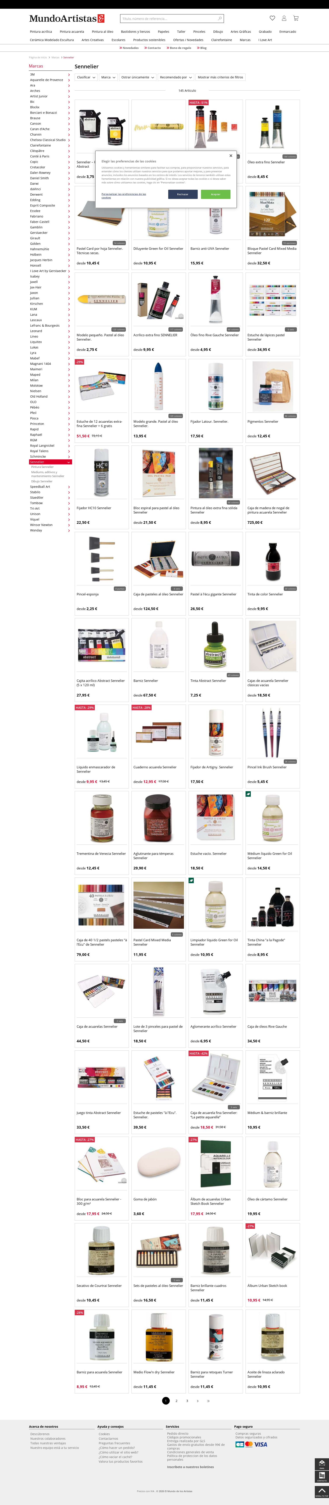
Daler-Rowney (50, 173)
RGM (50, 440)
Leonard (50, 331)
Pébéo (50, 407)
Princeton (50, 424)
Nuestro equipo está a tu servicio (54, 1448)
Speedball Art (50, 486)
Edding (50, 200)
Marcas (55, 57)
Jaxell (50, 282)
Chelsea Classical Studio (50, 140)
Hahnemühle (50, 249)
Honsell (50, 265)
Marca (108, 77)
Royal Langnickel (50, 445)
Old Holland (50, 396)
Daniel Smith (50, 178)
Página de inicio (38, 57)
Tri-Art (50, 508)
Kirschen (50, 304)
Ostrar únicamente (137, 77)
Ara (50, 85)
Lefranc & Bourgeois (50, 325)
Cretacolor (50, 167)
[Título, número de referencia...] (168, 18)
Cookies (104, 1434)
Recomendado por (176, 77)
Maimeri (50, 369)
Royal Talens (50, 451)
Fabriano (50, 216)
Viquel (50, 519)
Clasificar (86, 77)
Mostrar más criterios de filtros (220, 77)
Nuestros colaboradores (48, 1438)
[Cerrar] (231, 155)
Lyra (50, 353)
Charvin (50, 134)
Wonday (50, 530)
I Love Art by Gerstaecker (50, 271)
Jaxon (50, 293)
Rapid (50, 429)
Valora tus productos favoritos (121, 1461)
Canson (50, 123)
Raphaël (50, 435)
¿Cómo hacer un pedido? (117, 1448)
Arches (50, 91)
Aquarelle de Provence (50, 80)
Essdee (50, 211)
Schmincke (50, 456)
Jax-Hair (50, 287)
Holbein (50, 254)
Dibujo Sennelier (41, 481)
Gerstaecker (50, 233)
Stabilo (50, 492)
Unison (50, 514)
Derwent (50, 194)
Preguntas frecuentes (114, 1443)
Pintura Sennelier (42, 467)
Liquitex (50, 342)
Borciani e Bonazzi (50, 112)
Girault (50, 238)
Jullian (50, 298)
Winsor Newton (50, 525)
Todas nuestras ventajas (48, 1443)
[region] (166, 179)
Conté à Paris (50, 156)
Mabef (50, 358)
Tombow (50, 503)
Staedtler (50, 497)
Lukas (50, 347)
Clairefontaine (50, 145)
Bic (50, 102)
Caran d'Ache (50, 129)
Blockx (50, 107)
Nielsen (50, 391)
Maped (50, 374)
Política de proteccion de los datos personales (192, 1458)
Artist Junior (50, 96)
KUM (50, 309)
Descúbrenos (40, 1434)
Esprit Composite (50, 205)
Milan (50, 380)
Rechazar (183, 194)
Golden (50, 243)
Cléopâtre (50, 151)
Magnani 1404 (50, 364)
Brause (50, 118)
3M (50, 74)
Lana (50, 314)
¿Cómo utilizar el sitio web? (118, 1452)
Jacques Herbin (50, 260)
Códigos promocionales (184, 1437)
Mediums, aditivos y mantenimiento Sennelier (47, 474)
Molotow (50, 385)
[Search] (220, 18)
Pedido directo (177, 1433)
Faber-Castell (50, 222)
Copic (50, 162)
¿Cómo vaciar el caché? (115, 1457)
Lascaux (50, 320)
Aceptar (216, 194)
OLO (50, 402)
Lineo (50, 336)
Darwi (50, 183)
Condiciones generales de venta (190, 1452)
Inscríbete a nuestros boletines (190, 1467)
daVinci (50, 189)
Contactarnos (108, 1438)
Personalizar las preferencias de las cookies (124, 195)
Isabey (50, 276)
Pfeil (50, 413)
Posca (50, 418)
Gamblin (50, 227)
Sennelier (50, 462)
